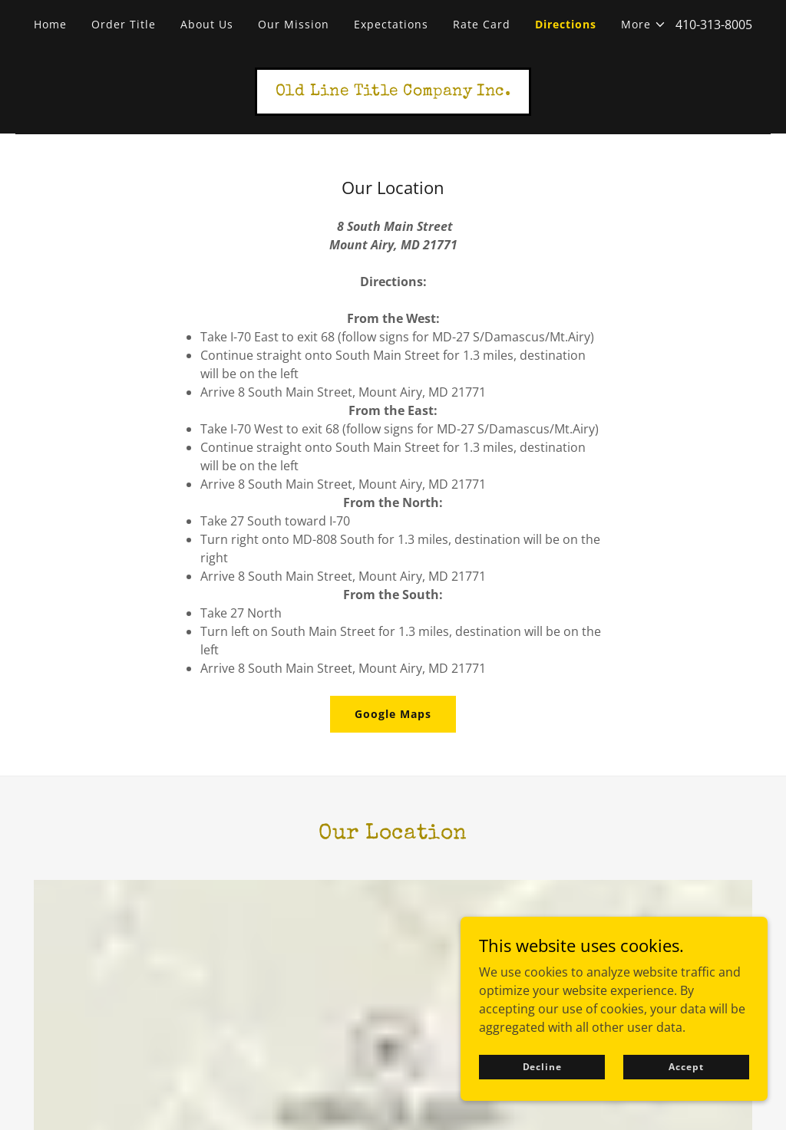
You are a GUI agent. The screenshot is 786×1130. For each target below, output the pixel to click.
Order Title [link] (123, 24)
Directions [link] (565, 24)
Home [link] (50, 24)
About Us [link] (206, 24)
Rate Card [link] (481, 24)
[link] (393, 90)
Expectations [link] (391, 24)
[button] (643, 24)
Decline (542, 1100)
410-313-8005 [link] (713, 24)
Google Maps (393, 714)
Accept (686, 1100)
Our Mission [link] (293, 24)
